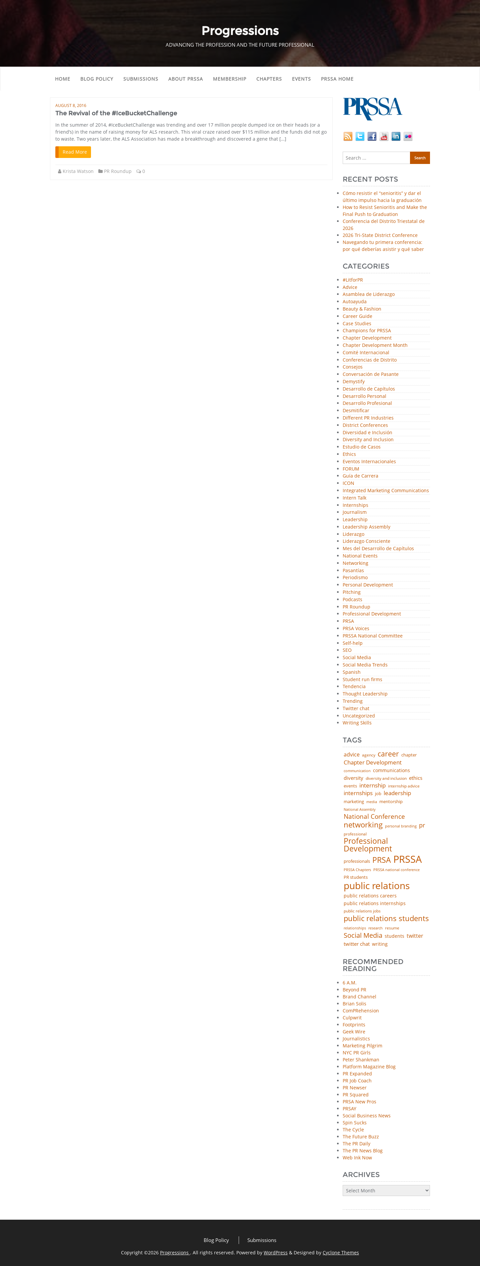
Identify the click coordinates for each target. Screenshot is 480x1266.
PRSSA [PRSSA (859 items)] (407, 859)
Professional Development (372, 614)
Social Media (357, 657)
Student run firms (362, 679)
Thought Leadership (365, 694)
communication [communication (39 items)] (357, 770)
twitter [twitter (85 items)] (415, 936)
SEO (347, 650)
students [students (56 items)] (394, 936)
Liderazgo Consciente (366, 541)
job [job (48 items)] (378, 793)
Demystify (354, 382)
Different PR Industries (368, 418)
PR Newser (355, 1087)
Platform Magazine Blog (369, 1066)
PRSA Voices (356, 629)
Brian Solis (354, 1003)
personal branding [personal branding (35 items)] (401, 826)
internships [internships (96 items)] (358, 793)
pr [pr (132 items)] (422, 825)
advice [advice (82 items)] (352, 754)
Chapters (269, 79)
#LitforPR (353, 280)
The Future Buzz (361, 1136)
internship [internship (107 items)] (372, 785)
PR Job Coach (357, 1080)
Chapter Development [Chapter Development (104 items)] (373, 762)
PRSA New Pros (359, 1101)
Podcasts (352, 600)
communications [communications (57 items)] (391, 770)
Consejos (353, 367)
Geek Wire (354, 1031)
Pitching (352, 592)
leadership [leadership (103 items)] (397, 793)
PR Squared (356, 1094)
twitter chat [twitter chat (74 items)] (357, 943)
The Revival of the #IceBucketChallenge (116, 113)
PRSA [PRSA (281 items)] (381, 860)
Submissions (140, 79)
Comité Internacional (366, 353)
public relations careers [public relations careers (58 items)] (370, 895)
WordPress (276, 1252)
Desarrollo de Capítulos (369, 389)
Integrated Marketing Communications (386, 491)
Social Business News (367, 1115)
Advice (350, 287)
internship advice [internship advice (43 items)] (404, 786)
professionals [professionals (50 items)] (357, 861)
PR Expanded (357, 1073)
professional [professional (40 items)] (355, 834)
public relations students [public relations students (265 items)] (386, 918)
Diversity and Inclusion (368, 440)
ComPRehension (361, 1010)
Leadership (355, 520)
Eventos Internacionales (369, 462)
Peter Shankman (361, 1059)
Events (301, 79)
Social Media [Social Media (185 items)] (363, 935)
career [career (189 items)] (388, 753)
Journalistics (356, 1038)
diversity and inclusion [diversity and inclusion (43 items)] (386, 778)
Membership (229, 79)
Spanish (352, 672)
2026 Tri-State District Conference (380, 235)
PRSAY (349, 1108)
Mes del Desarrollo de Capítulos (378, 549)
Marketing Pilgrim (362, 1045)
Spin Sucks (355, 1122)
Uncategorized (359, 716)
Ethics (349, 454)
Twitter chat (356, 708)
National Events (360, 556)
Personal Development (368, 585)
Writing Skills (357, 723)
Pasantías (353, 571)
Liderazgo (353, 534)
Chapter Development (367, 338)
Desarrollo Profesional (367, 403)
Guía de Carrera (360, 476)
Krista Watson (78, 171)
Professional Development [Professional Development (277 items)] (368, 845)
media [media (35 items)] (371, 802)
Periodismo (355, 578)
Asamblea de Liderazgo (369, 294)
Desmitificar (356, 411)
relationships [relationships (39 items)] (355, 928)
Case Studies (357, 324)
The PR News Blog (363, 1150)
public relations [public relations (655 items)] (377, 885)
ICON (348, 483)
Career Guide (357, 316)
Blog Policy (96, 79)
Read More (75, 152)
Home (62, 79)
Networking (355, 563)
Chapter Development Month (375, 345)
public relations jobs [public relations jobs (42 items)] (362, 911)
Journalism (355, 512)
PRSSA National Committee (373, 636)
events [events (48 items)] (350, 786)
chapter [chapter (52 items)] (409, 755)
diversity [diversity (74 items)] (353, 777)
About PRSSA (185, 79)
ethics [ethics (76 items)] (415, 777)
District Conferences (365, 425)
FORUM (351, 469)
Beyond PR (354, 989)
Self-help (353, 643)
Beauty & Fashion (362, 309)
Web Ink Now (357, 1157)
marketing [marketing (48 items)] (354, 801)
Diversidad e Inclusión (367, 433)
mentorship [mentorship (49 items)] (391, 801)
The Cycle (353, 1129)
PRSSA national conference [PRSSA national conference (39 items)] (396, 869)
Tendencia (354, 686)
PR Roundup (118, 171)
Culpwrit (352, 1017)
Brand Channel (359, 996)
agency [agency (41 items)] (368, 755)
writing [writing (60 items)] (380, 944)
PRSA (348, 621)
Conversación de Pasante (371, 374)
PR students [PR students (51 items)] (356, 877)
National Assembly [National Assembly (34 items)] (360, 809)
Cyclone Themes (341, 1252)
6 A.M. (350, 982)
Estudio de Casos (362, 447)
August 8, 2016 (70, 105)
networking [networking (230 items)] (363, 824)
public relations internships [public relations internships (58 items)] (375, 903)
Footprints (354, 1024)
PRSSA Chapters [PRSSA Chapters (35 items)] (357, 870)
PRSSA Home (337, 79)
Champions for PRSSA (367, 331)
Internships (355, 505)
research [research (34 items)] (375, 928)
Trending (353, 701)
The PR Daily (356, 1143)
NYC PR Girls (357, 1052)
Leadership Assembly (366, 527)
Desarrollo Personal (364, 396)
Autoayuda (355, 302)
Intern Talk (354, 498)
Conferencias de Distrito (370, 360)
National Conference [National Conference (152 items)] (374, 816)
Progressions (175, 1252)
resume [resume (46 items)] (392, 928)
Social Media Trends (365, 665)
